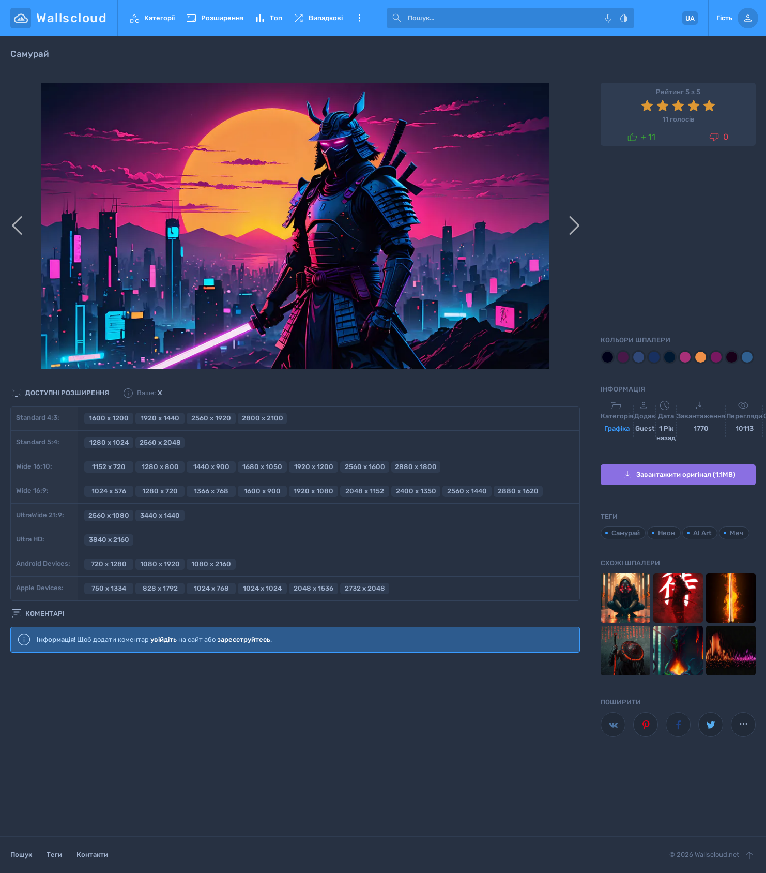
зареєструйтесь (243, 639)
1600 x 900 (262, 491)
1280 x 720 (160, 491)
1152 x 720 (109, 467)
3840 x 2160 (109, 540)
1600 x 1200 (109, 418)
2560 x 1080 (108, 515)
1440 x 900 (211, 467)
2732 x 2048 (365, 588)
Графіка (617, 428)
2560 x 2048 (160, 442)
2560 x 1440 (467, 491)
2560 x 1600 (365, 467)
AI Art (702, 533)
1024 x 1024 (262, 588)
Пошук (21, 855)
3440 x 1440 (160, 515)
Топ (268, 18)
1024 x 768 (211, 588)
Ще (359, 18)
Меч (737, 533)
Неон (666, 533)
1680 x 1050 (262, 467)
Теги (54, 855)
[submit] (397, 18)
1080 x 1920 (160, 564)
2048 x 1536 (313, 588)
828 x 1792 (160, 588)
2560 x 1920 (211, 418)
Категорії (151, 18)
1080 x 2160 (211, 564)
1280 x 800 (160, 467)
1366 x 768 (211, 491)
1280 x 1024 (109, 442)
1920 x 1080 (313, 491)
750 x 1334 (108, 588)
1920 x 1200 (313, 467)
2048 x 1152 (364, 491)
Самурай (625, 533)
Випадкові (318, 18)
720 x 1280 (109, 564)
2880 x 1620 (518, 491)
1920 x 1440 (160, 418)
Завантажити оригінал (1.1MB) (678, 475)
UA (690, 18)
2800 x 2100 (262, 418)
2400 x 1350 (416, 491)
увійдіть (163, 639)
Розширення (214, 18)
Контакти (92, 855)
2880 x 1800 (416, 467)
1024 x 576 (108, 491)
